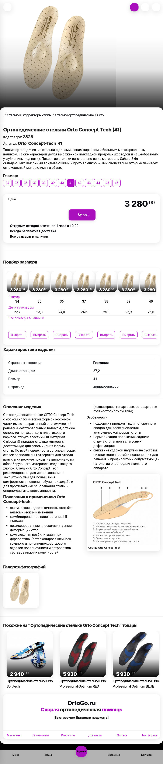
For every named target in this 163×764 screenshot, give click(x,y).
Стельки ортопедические (74, 115)
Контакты (68, 735)
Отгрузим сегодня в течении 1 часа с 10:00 (44, 226)
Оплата (122, 735)
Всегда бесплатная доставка (33, 231)
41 (70, 183)
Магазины (14, 735)
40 (62, 183)
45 (107, 183)
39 (53, 183)
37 (34, 183)
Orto (100, 115)
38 (43, 183)
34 (7, 183)
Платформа (149, 735)
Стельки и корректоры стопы (29, 115)
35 (16, 183)
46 (116, 183)
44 (98, 183)
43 (89, 183)
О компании (41, 735)
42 (79, 183)
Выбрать (17, 335)
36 (25, 183)
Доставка (95, 735)
